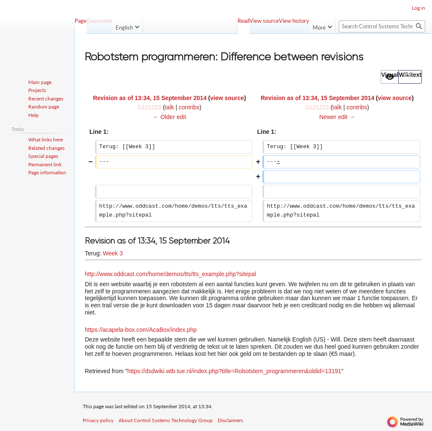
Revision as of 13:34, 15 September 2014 (149, 98)
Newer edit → (337, 117)
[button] (390, 77)
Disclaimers (230, 420)
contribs (189, 107)
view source (227, 98)
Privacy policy (98, 420)
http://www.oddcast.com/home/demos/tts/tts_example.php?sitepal (170, 274)
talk (169, 107)
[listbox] (401, 77)
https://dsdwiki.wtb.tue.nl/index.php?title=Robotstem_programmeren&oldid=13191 (234, 371)
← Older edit (169, 117)
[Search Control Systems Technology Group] (382, 26)
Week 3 (113, 253)
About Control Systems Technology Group (166, 420)
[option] (389, 76)
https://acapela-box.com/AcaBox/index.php (141, 329)
